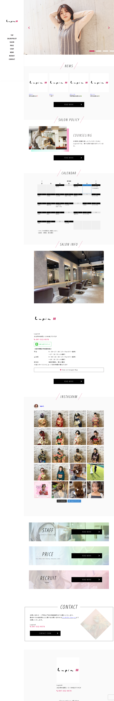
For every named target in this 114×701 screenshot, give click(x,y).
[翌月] (96, 181)
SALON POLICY (12, 38)
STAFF (12, 49)
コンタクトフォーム (69, 617)
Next (109, 27)
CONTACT (12, 59)
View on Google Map (69, 370)
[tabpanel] (69, 27)
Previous (29, 27)
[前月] (41, 181)
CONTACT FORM (45, 633)
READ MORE (69, 104)
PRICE (12, 45)
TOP (12, 35)
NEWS (12, 52)
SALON (12, 42)
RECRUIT (12, 56)
